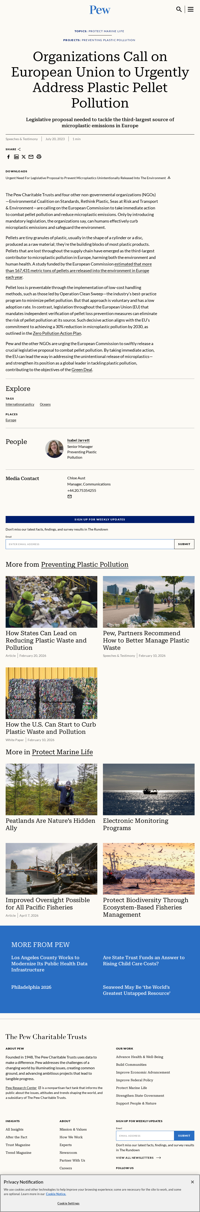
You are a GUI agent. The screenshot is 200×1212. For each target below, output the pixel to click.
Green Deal (82, 369)
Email (9, 536)
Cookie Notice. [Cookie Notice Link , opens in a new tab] (56, 1197)
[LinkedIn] (134, 1177)
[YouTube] (147, 1177)
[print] (39, 156)
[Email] (90, 544)
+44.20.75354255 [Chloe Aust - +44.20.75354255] (81, 490)
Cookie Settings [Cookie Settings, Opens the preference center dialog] (68, 1206)
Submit (184, 544)
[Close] (192, 1185)
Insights (13, 1121)
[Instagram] (126, 1177)
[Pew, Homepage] (100, 9)
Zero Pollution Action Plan (57, 333)
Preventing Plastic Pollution (84, 564)
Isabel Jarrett (78, 440)
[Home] (46, 1036)
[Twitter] (141, 1177)
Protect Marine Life (62, 752)
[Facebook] (119, 1177)
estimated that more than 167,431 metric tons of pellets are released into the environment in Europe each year (79, 270)
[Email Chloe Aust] (69, 496)
